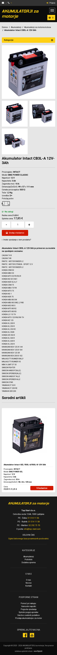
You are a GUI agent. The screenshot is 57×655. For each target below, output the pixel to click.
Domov (5, 27)
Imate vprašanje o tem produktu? (17, 240)
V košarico (41, 488)
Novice (29, 583)
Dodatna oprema (29, 562)
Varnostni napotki (28, 606)
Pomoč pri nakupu (28, 603)
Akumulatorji (16, 27)
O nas (28, 580)
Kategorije (28, 40)
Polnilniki (28, 559)
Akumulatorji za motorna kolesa (37, 27)
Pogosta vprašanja (28, 609)
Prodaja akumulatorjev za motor (28, 618)
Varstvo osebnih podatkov (28, 615)
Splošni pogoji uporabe (28, 612)
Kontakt (28, 586)
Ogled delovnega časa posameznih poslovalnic (28, 538)
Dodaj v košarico (15, 233)
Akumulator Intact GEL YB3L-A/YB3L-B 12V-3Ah (25, 465)
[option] (28, 450)
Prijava (51, 3)
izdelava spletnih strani (24, 651)
